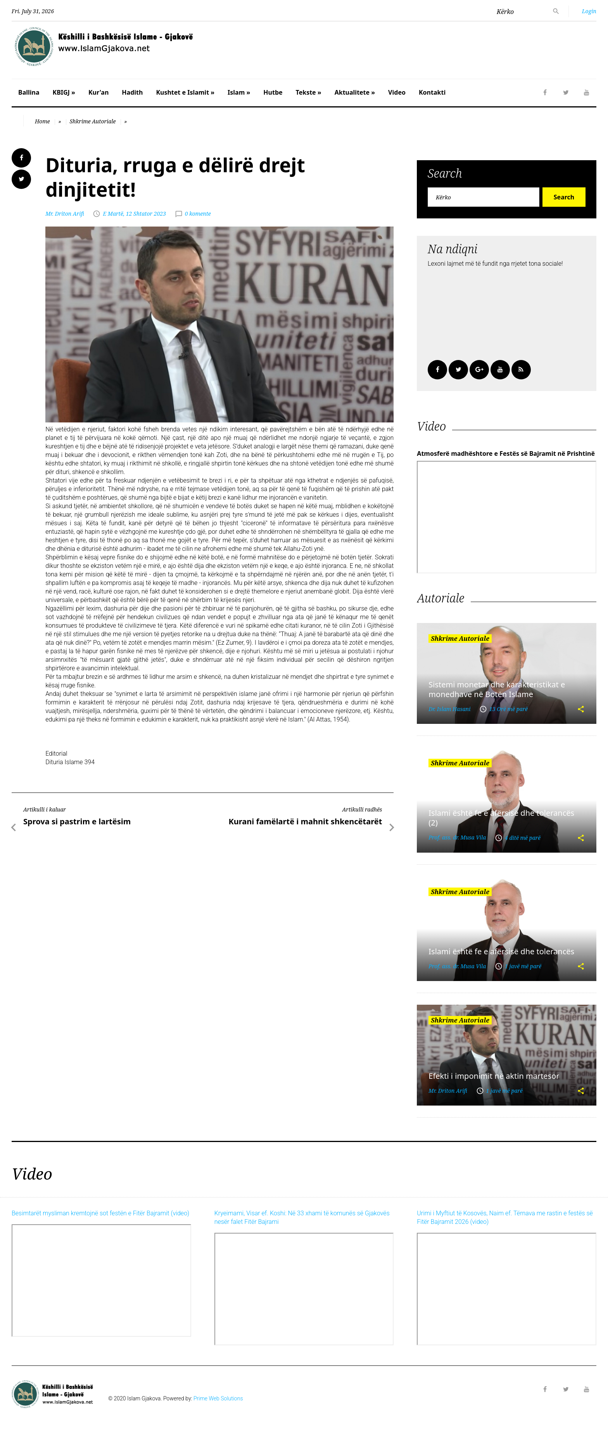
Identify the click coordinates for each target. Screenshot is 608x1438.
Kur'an (98, 92)
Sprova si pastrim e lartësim (77, 821)
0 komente (198, 213)
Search (564, 197)
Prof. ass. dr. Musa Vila (457, 837)
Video (397, 92)
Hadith (132, 92)
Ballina (29, 92)
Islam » (239, 92)
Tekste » (308, 92)
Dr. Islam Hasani (449, 709)
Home (42, 121)
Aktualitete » (355, 92)
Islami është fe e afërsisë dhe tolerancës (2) (501, 818)
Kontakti (432, 92)
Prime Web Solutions (218, 1398)
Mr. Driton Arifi (64, 213)
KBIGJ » (64, 92)
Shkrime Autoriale (92, 121)
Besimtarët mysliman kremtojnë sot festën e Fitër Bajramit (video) (100, 1213)
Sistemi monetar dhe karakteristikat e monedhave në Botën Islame (496, 689)
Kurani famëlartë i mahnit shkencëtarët (305, 821)
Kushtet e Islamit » (185, 92)
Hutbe (272, 92)
